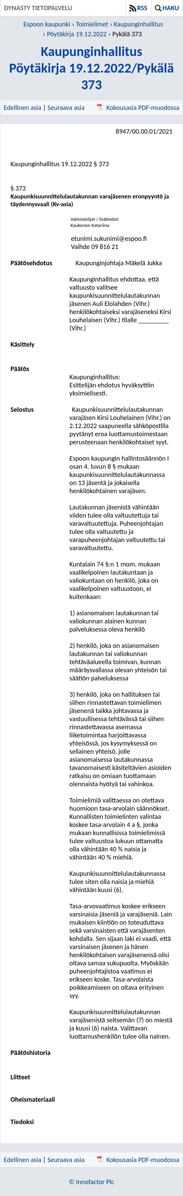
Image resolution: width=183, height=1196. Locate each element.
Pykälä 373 (127, 34)
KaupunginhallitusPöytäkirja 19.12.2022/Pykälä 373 (91, 68)
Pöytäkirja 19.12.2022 (76, 34)
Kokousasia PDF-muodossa (138, 107)
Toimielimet (92, 24)
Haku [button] (167, 8)
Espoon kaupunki (46, 24)
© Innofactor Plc (91, 1182)
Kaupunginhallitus (138, 24)
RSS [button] (138, 8)
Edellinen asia (22, 107)
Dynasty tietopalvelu (38, 8)
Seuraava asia (65, 107)
